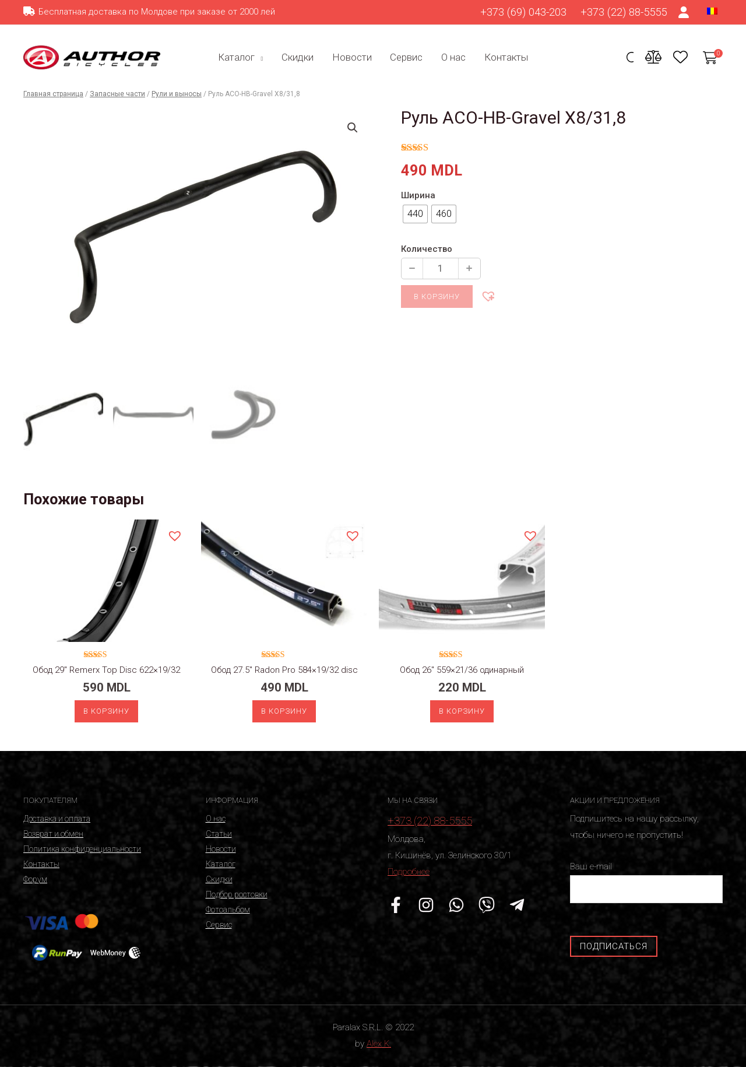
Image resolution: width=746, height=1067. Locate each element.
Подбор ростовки (237, 894)
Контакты (503, 57)
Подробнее (409, 871)
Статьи (219, 833)
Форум (35, 879)
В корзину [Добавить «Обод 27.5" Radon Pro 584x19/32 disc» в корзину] (284, 711)
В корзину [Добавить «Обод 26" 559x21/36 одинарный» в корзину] (462, 711)
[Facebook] (396, 905)
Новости (352, 57)
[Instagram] (426, 905)
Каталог (239, 57)
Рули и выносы (177, 94)
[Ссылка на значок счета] (684, 12)
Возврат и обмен (53, 833)
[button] (488, 295)
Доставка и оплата (56, 818)
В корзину (437, 296)
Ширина (418, 195)
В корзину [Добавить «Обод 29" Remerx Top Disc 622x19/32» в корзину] (106, 711)
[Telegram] (517, 905)
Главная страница (53, 94)
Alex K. (379, 1043)
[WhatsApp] (456, 905)
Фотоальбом (228, 909)
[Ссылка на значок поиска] (630, 58)
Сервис (405, 57)
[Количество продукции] (441, 268)
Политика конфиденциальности (82, 849)
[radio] (415, 214)
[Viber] (486, 905)
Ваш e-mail (646, 882)
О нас (451, 57)
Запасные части (117, 94)
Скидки (299, 57)
